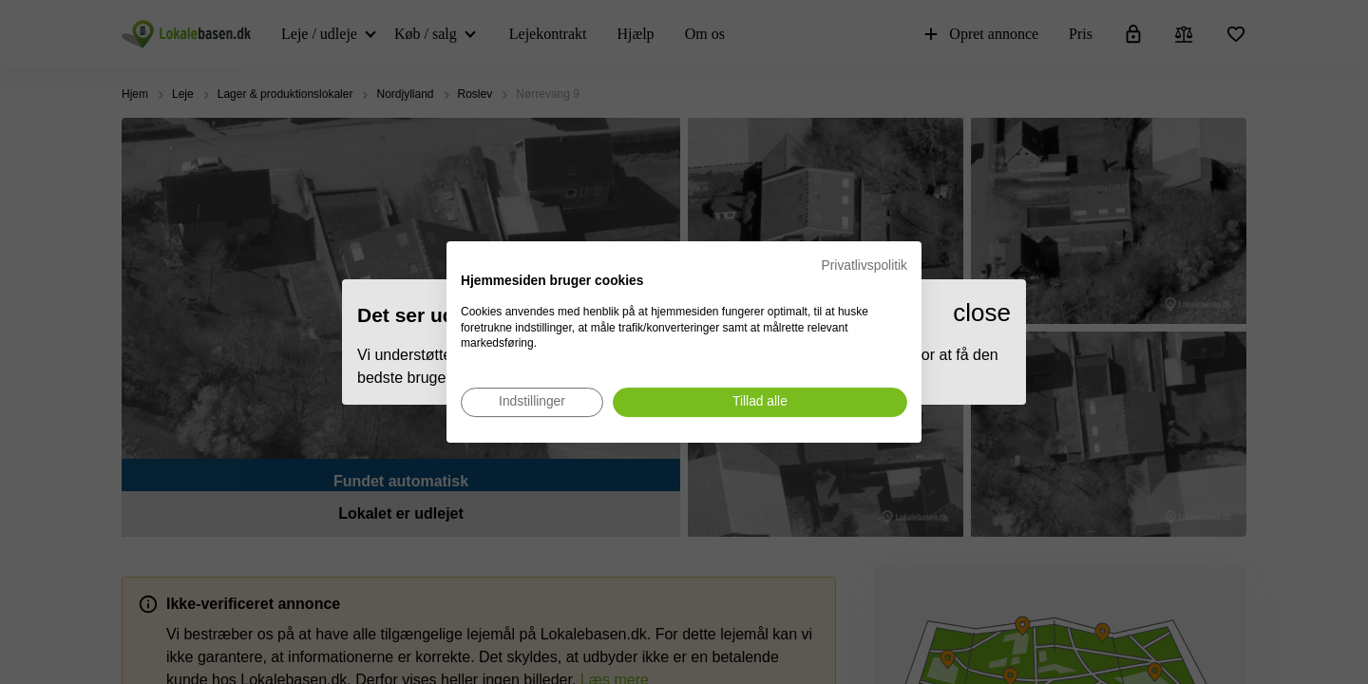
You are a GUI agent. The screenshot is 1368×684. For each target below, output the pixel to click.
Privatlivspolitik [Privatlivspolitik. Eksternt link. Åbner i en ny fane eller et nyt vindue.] (864, 265)
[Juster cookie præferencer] (532, 402)
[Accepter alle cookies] (760, 402)
